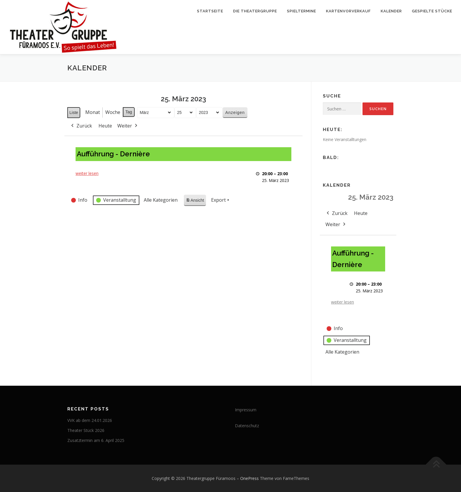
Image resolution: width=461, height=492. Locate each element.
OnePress (249, 478)
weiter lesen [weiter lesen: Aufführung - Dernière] (87, 173)
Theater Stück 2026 (85, 430)
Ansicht (196, 201)
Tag (129, 112)
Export (220, 200)
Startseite (210, 11)
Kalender (391, 11)
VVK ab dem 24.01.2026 (89, 420)
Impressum (245, 410)
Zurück (81, 126)
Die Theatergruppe (255, 11)
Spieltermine (301, 11)
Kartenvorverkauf (348, 11)
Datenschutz (247, 425)
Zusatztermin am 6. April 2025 (95, 440)
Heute (105, 125)
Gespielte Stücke (432, 11)
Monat (92, 112)
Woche (112, 112)
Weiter (127, 126)
